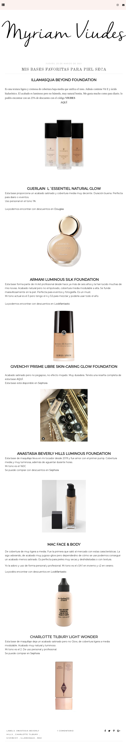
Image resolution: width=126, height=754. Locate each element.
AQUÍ (64, 102)
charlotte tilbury (27, 734)
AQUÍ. (20, 379)
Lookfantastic (62, 303)
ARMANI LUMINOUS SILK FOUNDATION (64, 279)
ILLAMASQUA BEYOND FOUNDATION (63, 80)
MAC (39, 738)
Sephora (42, 383)
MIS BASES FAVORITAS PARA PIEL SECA (63, 70)
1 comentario (65, 731)
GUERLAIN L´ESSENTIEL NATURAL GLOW (64, 189)
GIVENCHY (13, 738)
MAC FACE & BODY (63, 544)
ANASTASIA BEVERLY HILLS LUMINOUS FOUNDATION (64, 454)
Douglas (59, 209)
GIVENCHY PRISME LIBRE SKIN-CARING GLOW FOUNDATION (63, 367)
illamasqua (28, 738)
